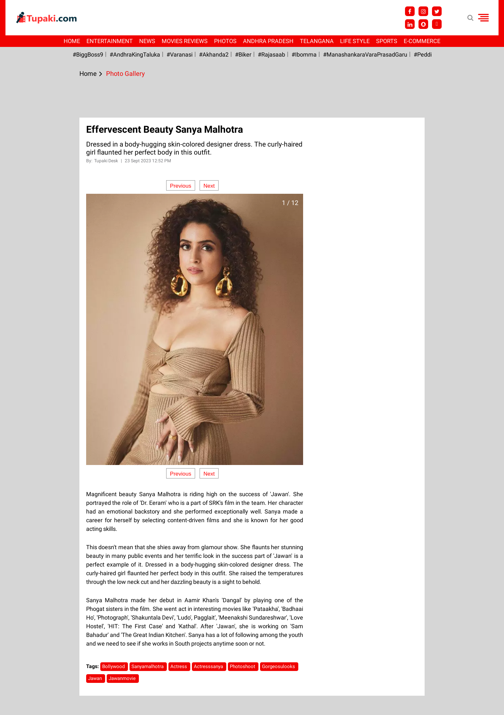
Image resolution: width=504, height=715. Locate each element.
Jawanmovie (123, 678)
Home (72, 41)
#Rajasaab (271, 54)
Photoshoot (243, 666)
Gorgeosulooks (279, 666)
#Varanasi (179, 54)
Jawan (95, 678)
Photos (225, 41)
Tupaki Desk (106, 160)
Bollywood (114, 666)
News (147, 41)
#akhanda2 (214, 54)
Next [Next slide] (209, 186)
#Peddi (423, 54)
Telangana (317, 41)
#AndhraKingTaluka (135, 54)
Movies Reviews (185, 41)
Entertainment (109, 41)
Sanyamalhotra (148, 666)
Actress (179, 666)
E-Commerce (422, 41)
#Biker (243, 54)
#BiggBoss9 (88, 54)
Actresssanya (209, 666)
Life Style (355, 41)
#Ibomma (304, 54)
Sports (386, 41)
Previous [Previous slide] (180, 186)
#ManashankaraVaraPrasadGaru (365, 54)
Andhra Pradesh (268, 41)
